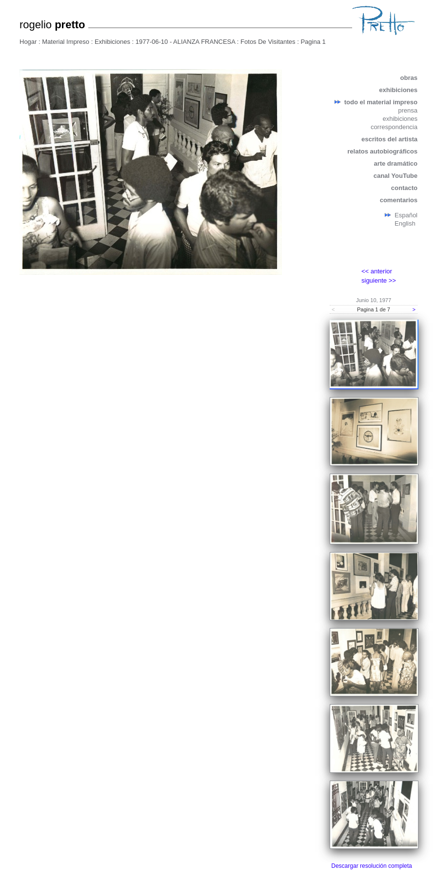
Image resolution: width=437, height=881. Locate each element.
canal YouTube (395, 175)
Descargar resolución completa (371, 865)
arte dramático (395, 163)
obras (408, 77)
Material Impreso (65, 41)
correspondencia (394, 127)
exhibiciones (398, 90)
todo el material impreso (380, 102)
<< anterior (376, 271)
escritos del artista (389, 139)
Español (406, 215)
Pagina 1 (312, 41)
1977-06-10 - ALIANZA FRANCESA (185, 41)
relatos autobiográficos (382, 151)
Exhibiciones (112, 41)
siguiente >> (378, 280)
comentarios (398, 200)
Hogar (28, 41)
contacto (404, 188)
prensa (407, 110)
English (405, 223)
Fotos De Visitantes (267, 41)
